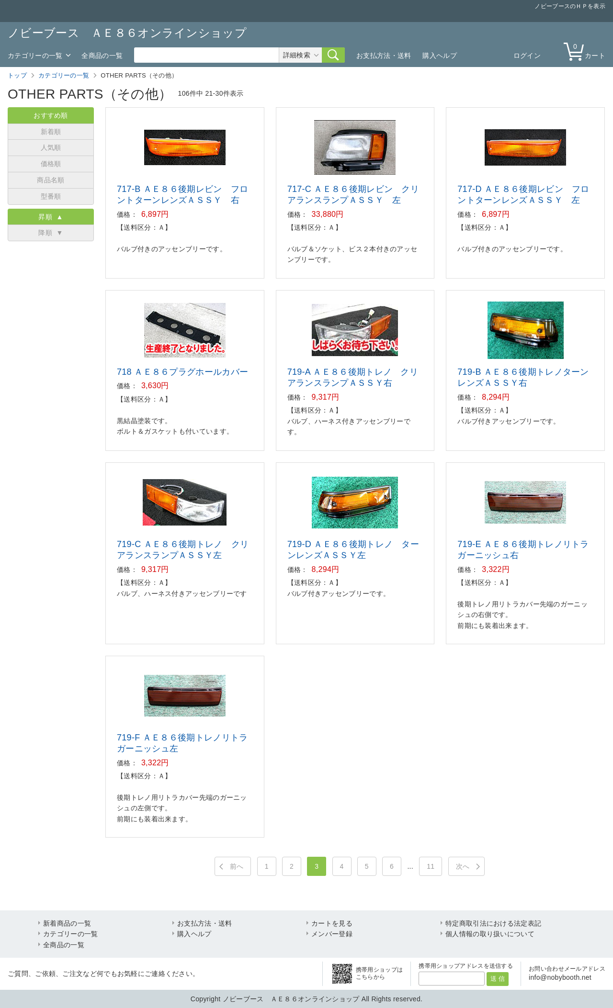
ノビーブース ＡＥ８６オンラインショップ (127, 32)
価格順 (51, 164)
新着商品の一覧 (67, 923)
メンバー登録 (331, 934)
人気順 (51, 147)
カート (586, 51)
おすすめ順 (51, 115)
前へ (237, 866)
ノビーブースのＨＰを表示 (569, 6)
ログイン (527, 55)
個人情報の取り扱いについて (489, 934)
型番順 (51, 196)
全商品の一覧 (102, 55)
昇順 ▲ (50, 217)
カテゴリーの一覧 (35, 55)
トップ (17, 75)
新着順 (51, 131)
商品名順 (50, 180)
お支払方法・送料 (383, 55)
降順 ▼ (50, 232)
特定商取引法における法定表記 (493, 923)
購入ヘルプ (439, 55)
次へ (463, 866)
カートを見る (331, 923)
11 (430, 866)
